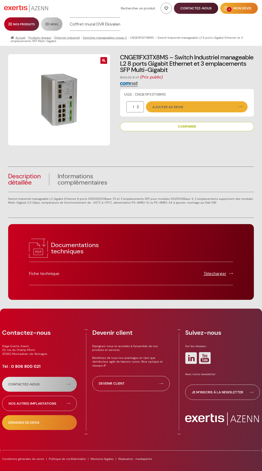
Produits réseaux (39, 38)
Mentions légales (102, 459)
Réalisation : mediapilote (135, 459)
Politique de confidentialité (67, 459)
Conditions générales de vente (23, 459)
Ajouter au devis (167, 107)
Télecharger (215, 273)
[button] (103, 60)
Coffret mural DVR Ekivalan (95, 24)
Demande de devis (23, 422)
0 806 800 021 (26, 366)
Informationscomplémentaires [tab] (82, 179)
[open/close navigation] (21, 24)
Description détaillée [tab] (24, 179)
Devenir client (112, 383)
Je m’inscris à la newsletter (217, 392)
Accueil (20, 38)
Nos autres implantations (32, 403)
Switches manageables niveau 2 (105, 38)
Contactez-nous (24, 384)
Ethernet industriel (67, 38)
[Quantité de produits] (135, 106)
